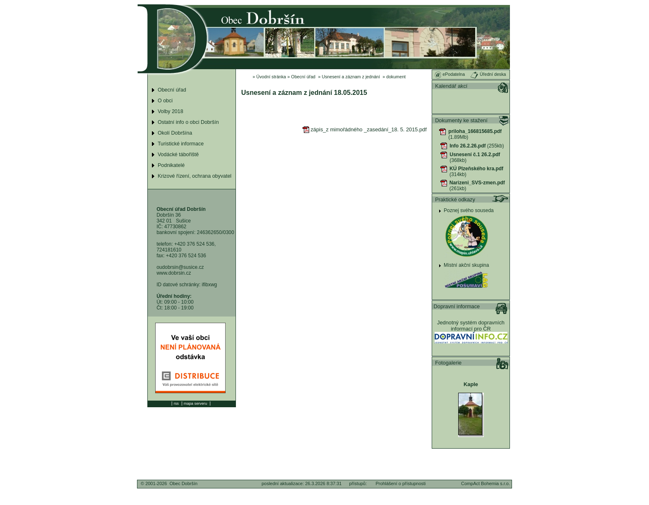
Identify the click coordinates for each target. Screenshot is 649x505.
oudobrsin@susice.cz (180, 267)
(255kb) (476, 146)
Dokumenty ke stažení (461, 120)
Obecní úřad (303, 76)
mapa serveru (195, 403)
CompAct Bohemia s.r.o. (485, 483)
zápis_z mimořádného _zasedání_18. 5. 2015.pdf (364, 129)
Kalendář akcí (451, 86)
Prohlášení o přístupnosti (400, 483)
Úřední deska (488, 74)
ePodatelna (450, 74)
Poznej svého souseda (469, 210)
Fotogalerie (448, 363)
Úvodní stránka (271, 76)
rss (176, 403)
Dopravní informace (457, 306)
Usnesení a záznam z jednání (351, 76)
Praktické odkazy (455, 199)
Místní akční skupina (466, 265)
